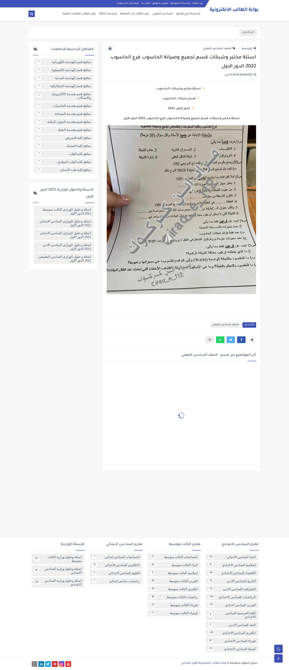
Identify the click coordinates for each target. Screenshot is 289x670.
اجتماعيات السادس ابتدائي (116, 557)
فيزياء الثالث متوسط (174, 605)
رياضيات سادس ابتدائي (116, 581)
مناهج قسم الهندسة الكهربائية (64, 62)
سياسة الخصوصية (180, 3)
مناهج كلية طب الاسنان (64, 170)
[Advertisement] (144, 506)
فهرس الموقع (160, 3)
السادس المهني (163, 13)
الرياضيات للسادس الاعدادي (232, 597)
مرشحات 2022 (108, 13)
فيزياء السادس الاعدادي (232, 641)
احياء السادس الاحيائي (232, 557)
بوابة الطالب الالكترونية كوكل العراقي (204, 663)
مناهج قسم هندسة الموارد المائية (64, 122)
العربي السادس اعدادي (232, 605)
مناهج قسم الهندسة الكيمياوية (64, 70)
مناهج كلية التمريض (64, 138)
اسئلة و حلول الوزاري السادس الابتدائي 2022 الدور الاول (65, 223)
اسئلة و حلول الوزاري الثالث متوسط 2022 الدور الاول (67, 211)
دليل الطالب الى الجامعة (134, 13)
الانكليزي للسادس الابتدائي (116, 565)
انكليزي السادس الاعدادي (232, 633)
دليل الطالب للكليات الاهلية (79, 13)
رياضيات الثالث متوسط (174, 597)
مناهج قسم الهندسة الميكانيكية (64, 86)
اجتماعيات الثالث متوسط (174, 557)
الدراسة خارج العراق (188, 13)
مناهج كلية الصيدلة (64, 146)
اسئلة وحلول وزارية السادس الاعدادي (58, 582)
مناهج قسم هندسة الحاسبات (64, 106)
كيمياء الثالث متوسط (174, 613)
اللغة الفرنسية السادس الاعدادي (232, 615)
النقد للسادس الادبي (232, 625)
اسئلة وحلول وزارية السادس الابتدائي (58, 570)
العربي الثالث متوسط (174, 581)
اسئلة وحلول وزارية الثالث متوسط (58, 559)
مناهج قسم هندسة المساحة (64, 114)
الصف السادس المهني (219, 48)
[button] (241, 339)
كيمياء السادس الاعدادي (232, 649)
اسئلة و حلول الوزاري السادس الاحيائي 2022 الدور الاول (65, 235)
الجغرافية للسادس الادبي (232, 589)
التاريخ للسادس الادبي (232, 581)
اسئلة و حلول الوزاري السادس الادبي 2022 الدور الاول (66, 246)
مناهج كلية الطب (64, 154)
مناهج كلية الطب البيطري (64, 162)
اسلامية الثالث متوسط (174, 573)
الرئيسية (249, 48)
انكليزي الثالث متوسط (174, 589)
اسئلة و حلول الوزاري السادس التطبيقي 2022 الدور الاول (64, 258)
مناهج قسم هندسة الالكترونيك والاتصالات (64, 95)
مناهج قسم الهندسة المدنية (64, 78)
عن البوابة (198, 3)
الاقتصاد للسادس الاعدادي (232, 573)
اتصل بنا (145, 3)
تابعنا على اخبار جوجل (128, 3)
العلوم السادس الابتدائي (116, 573)
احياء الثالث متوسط (174, 565)
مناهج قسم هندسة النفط (64, 130)
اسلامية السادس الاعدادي (232, 565)
